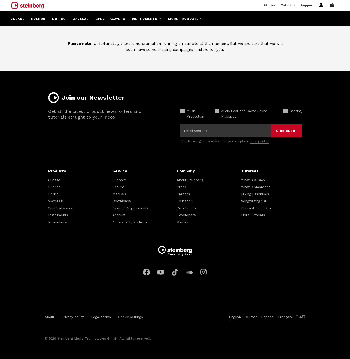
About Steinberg (190, 180)
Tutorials (288, 5)
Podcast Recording (256, 208)
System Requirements (130, 208)
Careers (183, 194)
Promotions (57, 222)
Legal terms (101, 317)
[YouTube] (160, 272)
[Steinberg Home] (27, 5)
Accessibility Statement (131, 222)
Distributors (186, 208)
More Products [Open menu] (185, 19)
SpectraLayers (60, 208)
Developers (186, 215)
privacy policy (259, 141)
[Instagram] (203, 272)
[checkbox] (182, 111)
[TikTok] (175, 272)
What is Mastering (256, 187)
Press (181, 187)
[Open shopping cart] (334, 5)
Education (185, 201)
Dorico (53, 194)
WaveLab (55, 201)
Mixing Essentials (255, 194)
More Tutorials (253, 215)
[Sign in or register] (321, 6)
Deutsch (251, 317)
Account (118, 215)
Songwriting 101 (253, 201)
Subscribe (286, 131)
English (235, 317)
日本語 (300, 317)
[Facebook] (146, 272)
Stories (269, 5)
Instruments (58, 215)
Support (307, 5)
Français (285, 317)
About (49, 317)
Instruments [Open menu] (146, 19)
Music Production (195, 113)
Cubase (54, 180)
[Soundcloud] (189, 272)
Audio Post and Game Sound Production (244, 113)
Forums (118, 187)
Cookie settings (130, 317)
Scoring (296, 111)
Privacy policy (72, 317)
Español (268, 317)
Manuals (119, 194)
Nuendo (54, 187)
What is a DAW (253, 180)
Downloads (121, 201)
